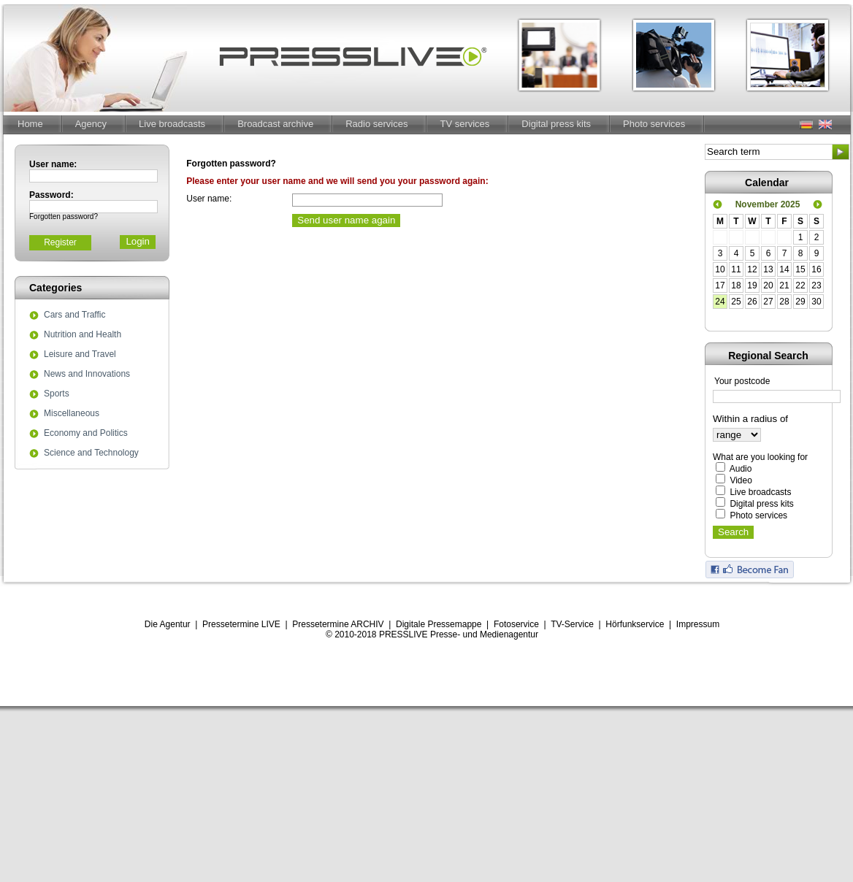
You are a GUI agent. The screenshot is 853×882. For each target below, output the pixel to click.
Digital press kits (556, 123)
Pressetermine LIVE (241, 624)
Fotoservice (516, 624)
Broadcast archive (275, 123)
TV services (464, 123)
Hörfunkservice (634, 624)
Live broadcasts (172, 123)
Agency (91, 123)
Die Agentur (168, 624)
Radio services (376, 123)
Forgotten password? (63, 216)
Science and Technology (91, 453)
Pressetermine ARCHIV (337, 624)
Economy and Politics (86, 433)
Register (60, 242)
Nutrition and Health (82, 335)
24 (719, 301)
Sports (56, 394)
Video (740, 480)
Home (30, 123)
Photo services (654, 123)
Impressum (697, 624)
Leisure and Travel (80, 354)
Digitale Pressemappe (438, 624)
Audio (741, 469)
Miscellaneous (71, 414)
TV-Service (572, 624)
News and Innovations (87, 374)
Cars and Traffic (74, 315)
